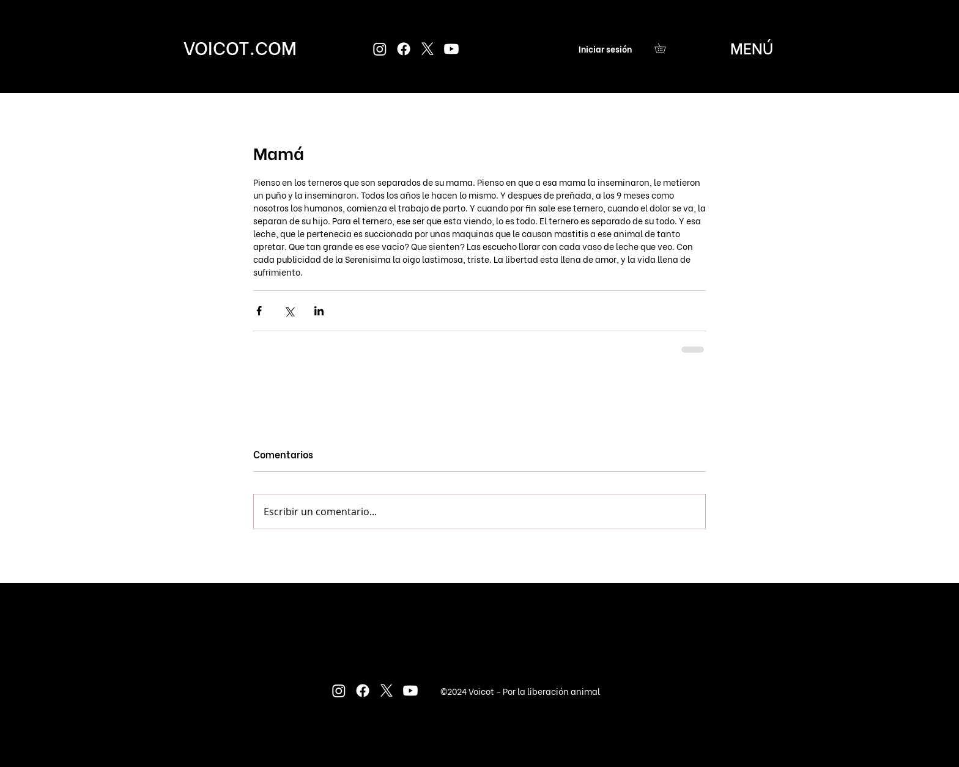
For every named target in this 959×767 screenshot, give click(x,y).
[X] (427, 48)
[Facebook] (403, 48)
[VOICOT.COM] (239, 46)
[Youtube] (451, 48)
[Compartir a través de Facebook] (259, 311)
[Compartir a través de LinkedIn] (319, 311)
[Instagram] (379, 48)
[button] (664, 48)
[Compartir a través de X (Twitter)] (289, 311)
